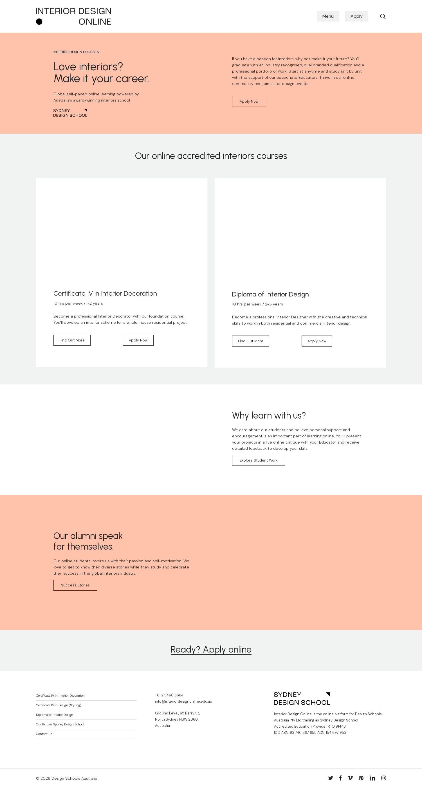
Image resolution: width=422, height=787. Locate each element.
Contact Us (44, 734)
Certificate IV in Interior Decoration (60, 696)
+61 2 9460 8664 (169, 695)
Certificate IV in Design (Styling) (58, 705)
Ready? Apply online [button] (211, 649)
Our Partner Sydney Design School (60, 724)
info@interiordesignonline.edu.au (183, 701)
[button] (249, 102)
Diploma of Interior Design (54, 715)
